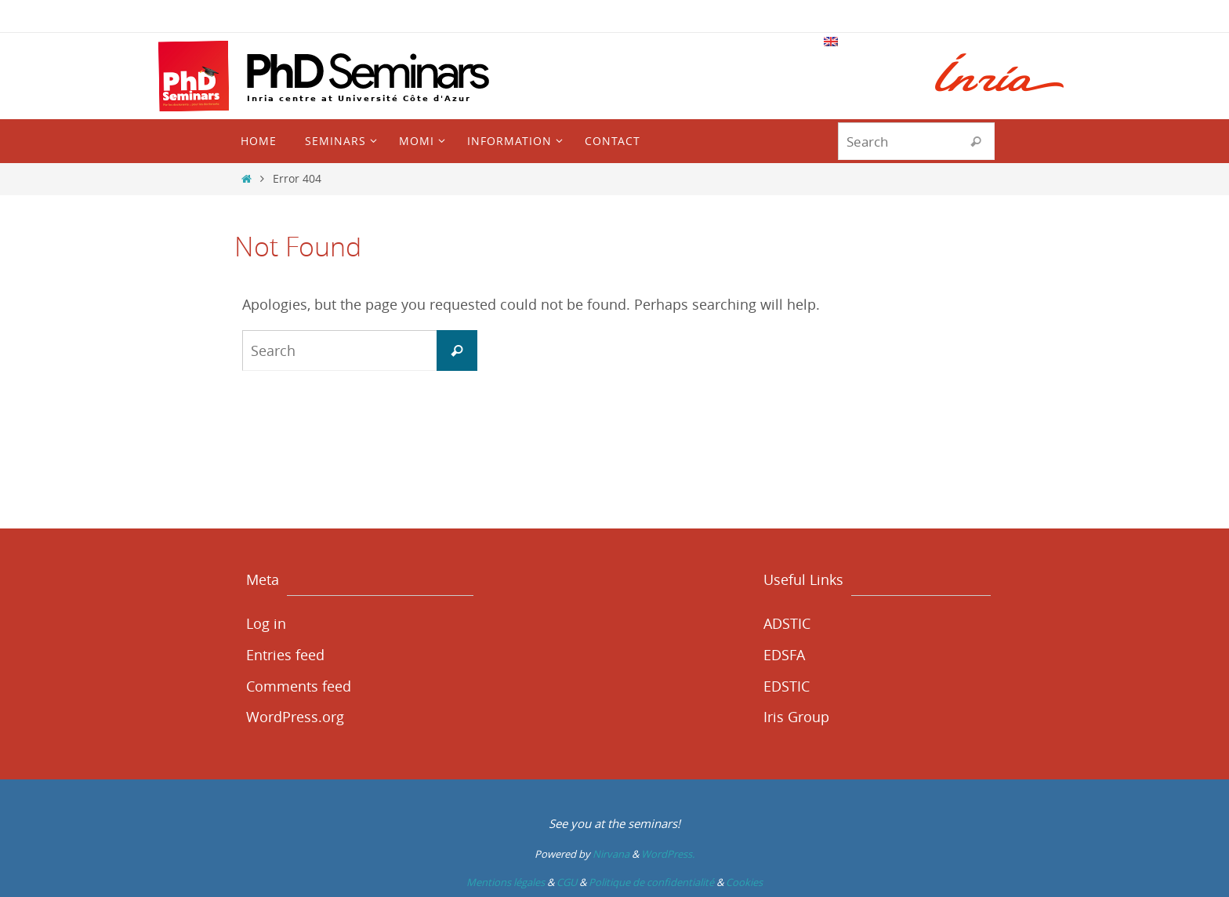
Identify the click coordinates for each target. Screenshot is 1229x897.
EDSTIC (786, 686)
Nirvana (611, 854)
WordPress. (667, 854)
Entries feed (285, 654)
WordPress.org (295, 716)
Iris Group (796, 716)
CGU (566, 882)
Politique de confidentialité (651, 882)
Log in (266, 623)
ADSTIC (786, 623)
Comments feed (298, 686)
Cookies (744, 882)
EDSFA (784, 654)
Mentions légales (505, 882)
